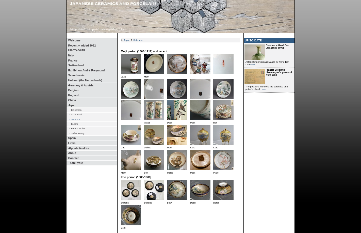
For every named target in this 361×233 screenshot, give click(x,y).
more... (253, 65)
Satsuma (75, 119)
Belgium (73, 90)
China (72, 100)
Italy (71, 55)
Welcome (74, 40)
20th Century (77, 133)
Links (72, 143)
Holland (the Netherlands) (85, 80)
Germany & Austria (80, 85)
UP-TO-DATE (76, 50)
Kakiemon (76, 110)
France (72, 60)
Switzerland (76, 65)
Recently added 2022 (82, 45)
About (72, 152)
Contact (73, 158)
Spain (72, 137)
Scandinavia (76, 75)
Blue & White (78, 128)
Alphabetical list (79, 148)
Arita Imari (76, 114)
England (73, 95)
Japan (72, 105)
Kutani (74, 124)
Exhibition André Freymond (86, 70)
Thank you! (75, 162)
